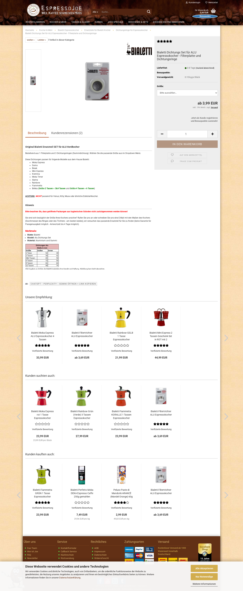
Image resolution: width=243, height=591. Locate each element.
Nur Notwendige (204, 576)
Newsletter (32, 558)
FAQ (29, 555)
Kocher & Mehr (58, 22)
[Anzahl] (187, 134)
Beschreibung (37, 133)
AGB (96, 548)
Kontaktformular (68, 548)
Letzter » (42, 40)
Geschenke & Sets (138, 22)
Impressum (99, 551)
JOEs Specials (115, 22)
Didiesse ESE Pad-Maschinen (168, 22)
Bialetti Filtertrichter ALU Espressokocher (82, 334)
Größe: (160, 86)
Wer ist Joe (32, 551)
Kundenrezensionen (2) (67, 133)
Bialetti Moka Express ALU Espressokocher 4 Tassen (42, 336)
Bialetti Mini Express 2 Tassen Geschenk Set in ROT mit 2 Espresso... (161, 336)
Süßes (99, 22)
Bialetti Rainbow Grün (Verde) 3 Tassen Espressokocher (82, 414)
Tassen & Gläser (80, 22)
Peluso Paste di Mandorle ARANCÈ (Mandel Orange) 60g (121, 493)
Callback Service (69, 551)
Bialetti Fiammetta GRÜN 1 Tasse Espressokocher (42, 493)
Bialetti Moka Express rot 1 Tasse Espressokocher (42, 414)
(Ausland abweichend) (205, 68)
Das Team (32, 548)
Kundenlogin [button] (193, 2)
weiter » (30, 40)
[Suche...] (95, 12)
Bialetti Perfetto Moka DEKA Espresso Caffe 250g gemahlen (82, 493)
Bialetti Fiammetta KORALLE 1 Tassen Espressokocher (121, 414)
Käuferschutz (67, 555)
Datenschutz (100, 555)
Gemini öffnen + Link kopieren (77, 284)
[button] (162, 134)
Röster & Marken (35, 22)
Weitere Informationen (204, 584)
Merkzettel (211, 2)
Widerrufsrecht (101, 558)
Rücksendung (67, 558)
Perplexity (50, 284)
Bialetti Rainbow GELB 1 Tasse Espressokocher (121, 336)
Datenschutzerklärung (69, 577)
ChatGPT (36, 284)
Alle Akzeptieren (204, 568)
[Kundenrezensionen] (164, 42)
